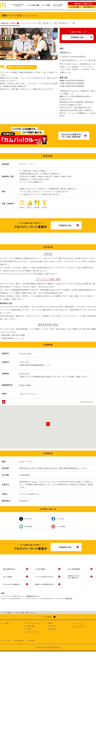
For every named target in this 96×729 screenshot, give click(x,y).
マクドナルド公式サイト (6, 640)
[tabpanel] (29, 44)
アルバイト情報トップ (6, 623)
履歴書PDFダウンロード (33, 596)
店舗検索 (50, 623)
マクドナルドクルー (29, 23)
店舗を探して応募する (82, 3)
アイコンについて (87, 402)
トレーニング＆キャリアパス (57, 5)
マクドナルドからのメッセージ (18, 5)
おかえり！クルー (8, 23)
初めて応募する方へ (89, 7)
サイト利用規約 (30, 640)
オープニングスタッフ (77, 623)
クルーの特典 (46, 5)
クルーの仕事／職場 (33, 5)
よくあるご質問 (75, 7)
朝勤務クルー (48, 23)
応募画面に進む (77, 37)
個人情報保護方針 (19, 640)
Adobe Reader (68, 598)
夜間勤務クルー (65, 23)
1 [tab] (29, 62)
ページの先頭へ (47, 617)
